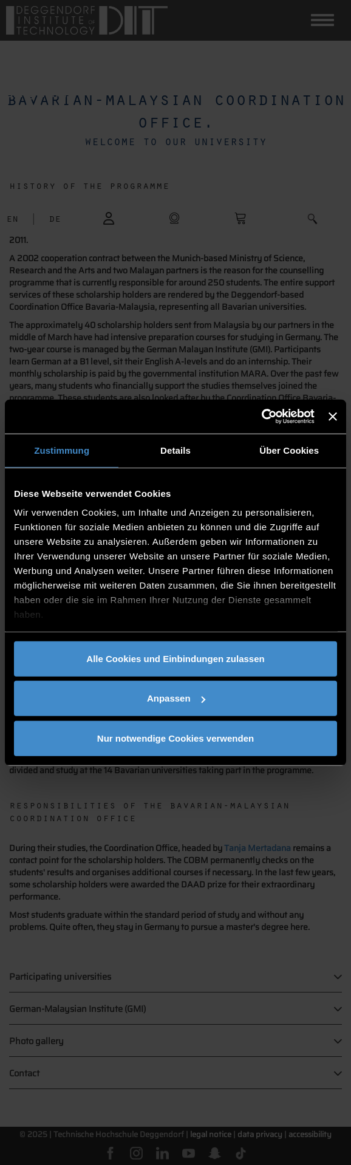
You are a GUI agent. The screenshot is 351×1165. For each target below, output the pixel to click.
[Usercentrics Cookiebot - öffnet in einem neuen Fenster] (261, 417)
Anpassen (176, 698)
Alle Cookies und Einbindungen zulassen (175, 658)
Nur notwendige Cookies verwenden (175, 738)
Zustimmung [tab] (61, 450)
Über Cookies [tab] (289, 450)
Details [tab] (175, 450)
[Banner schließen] (333, 416)
